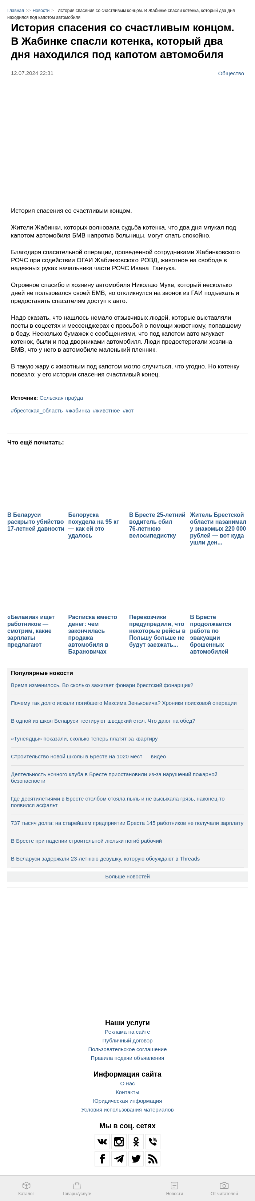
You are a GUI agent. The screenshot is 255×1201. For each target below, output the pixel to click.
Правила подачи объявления (127, 1058)
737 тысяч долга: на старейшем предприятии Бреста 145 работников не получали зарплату (127, 823)
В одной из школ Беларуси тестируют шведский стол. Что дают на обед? (103, 721)
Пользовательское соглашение (127, 1049)
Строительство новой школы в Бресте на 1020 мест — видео (88, 756)
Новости (41, 10)
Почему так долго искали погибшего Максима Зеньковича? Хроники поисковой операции (124, 703)
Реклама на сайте (127, 1032)
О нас (127, 1083)
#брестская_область (37, 410)
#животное (106, 410)
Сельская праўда (61, 398)
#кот (128, 410)
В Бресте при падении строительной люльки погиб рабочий (86, 841)
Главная (15, 10)
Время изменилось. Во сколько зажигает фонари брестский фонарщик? (102, 685)
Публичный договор (128, 1040)
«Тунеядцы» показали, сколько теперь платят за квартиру (84, 738)
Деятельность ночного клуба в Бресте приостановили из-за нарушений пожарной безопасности (114, 777)
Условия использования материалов (127, 1109)
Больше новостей (127, 876)
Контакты (127, 1092)
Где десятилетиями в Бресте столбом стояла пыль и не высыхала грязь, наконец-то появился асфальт (118, 801)
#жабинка (77, 410)
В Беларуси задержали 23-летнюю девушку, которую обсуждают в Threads (105, 858)
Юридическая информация (127, 1101)
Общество (231, 73)
